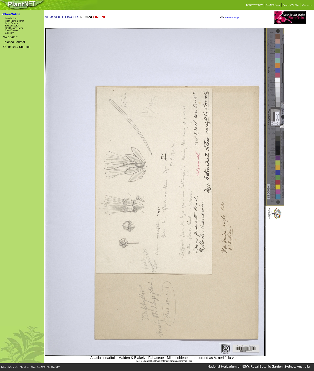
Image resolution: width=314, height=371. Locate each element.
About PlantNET (38, 367)
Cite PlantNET (53, 367)
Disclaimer (25, 367)
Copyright (14, 367)
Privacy (4, 367)
